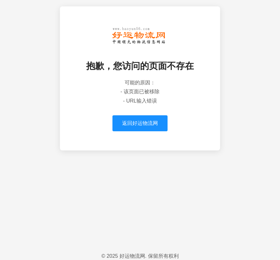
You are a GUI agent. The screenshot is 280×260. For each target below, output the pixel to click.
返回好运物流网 (140, 123)
